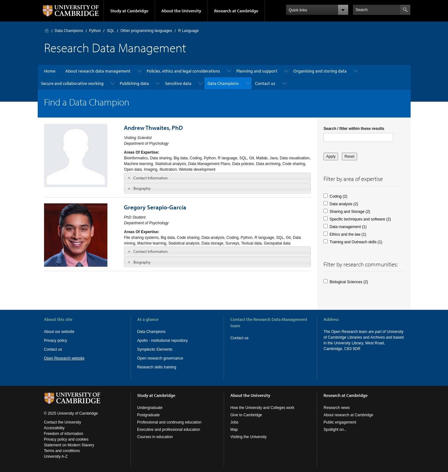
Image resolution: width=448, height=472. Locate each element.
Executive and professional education (168, 429)
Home (46, 30)
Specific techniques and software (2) (360, 219)
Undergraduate (150, 407)
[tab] (217, 178)
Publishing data (134, 83)
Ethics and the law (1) (348, 234)
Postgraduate (148, 415)
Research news (336, 407)
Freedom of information (63, 433)
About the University (181, 11)
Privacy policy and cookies (66, 439)
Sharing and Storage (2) (350, 211)
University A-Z (56, 456)
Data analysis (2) (344, 204)
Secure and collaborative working (72, 83)
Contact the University (62, 422)
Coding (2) (338, 196)
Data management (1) (348, 227)
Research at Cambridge (236, 11)
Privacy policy (55, 340)
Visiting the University (248, 437)
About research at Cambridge (348, 415)
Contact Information (150, 177)
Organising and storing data (320, 71)
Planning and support (256, 71)
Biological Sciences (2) (349, 282)
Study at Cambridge (129, 11)
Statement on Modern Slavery (69, 445)
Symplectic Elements (154, 349)
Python (95, 31)
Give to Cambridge (246, 415)
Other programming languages (146, 31)
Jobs (234, 422)
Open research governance (160, 358)
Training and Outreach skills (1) (356, 242)
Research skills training (156, 367)
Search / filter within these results (353, 128)
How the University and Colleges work (262, 407)
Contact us (265, 83)
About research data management (98, 71)
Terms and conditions (62, 451)
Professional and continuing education (169, 422)
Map (234, 429)
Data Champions (69, 31)
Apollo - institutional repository (162, 340)
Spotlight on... (335, 429)
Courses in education (155, 437)
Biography (141, 188)
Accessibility (54, 428)
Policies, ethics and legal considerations (183, 71)
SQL (110, 31)
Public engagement (339, 422)
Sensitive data (178, 83)
